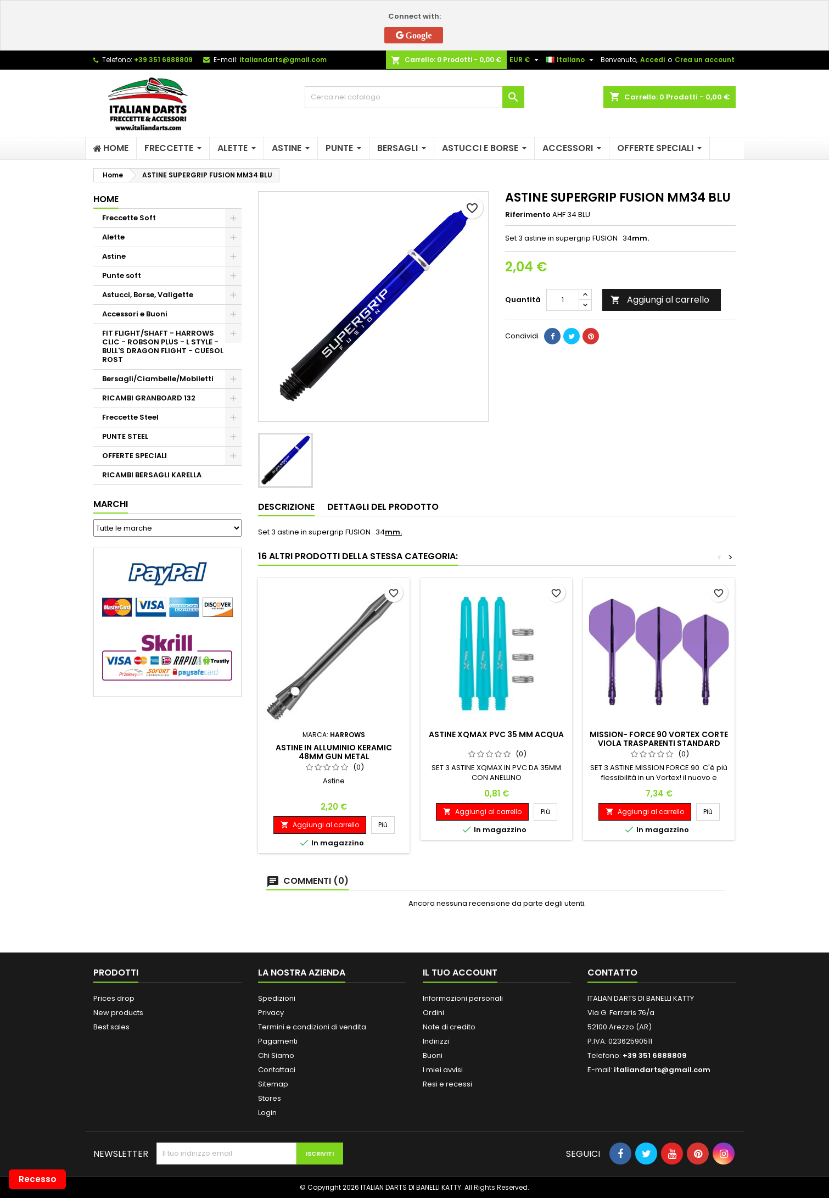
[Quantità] (562, 300)
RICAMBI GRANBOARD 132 (148, 398)
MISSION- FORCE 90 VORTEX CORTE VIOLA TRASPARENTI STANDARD (659, 739)
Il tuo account (460, 972)
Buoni (432, 1055)
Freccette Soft (129, 218)
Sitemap (273, 1084)
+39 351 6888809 (163, 59)
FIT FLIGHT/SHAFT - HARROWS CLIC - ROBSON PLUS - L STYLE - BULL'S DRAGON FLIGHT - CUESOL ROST (162, 346)
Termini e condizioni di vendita (312, 1027)
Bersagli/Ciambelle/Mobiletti (158, 379)
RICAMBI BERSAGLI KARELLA (151, 475)
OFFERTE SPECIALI (134, 455)
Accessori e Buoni (134, 314)
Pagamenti (278, 1041)
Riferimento (528, 215)
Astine (114, 256)
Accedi (652, 59)
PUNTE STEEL (125, 436)
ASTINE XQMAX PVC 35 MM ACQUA (496, 734)
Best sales (111, 1027)
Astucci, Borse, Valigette (147, 294)
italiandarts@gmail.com (283, 59)
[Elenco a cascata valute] (525, 60)
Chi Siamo (276, 1055)
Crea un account (705, 59)
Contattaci (276, 1070)
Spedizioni (276, 998)
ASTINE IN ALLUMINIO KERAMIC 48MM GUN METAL (334, 752)
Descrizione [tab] (286, 506)
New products (118, 1012)
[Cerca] (414, 97)
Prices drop (114, 998)
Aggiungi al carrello (659, 299)
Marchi (110, 504)
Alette (113, 237)
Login (267, 1112)
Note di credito (449, 1027)
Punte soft (121, 275)
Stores (269, 1098)
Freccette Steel (130, 417)
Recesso (38, 1179)
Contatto (612, 972)
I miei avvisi (443, 1070)
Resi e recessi (447, 1084)
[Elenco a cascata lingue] (571, 60)
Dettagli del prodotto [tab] (383, 506)
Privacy (271, 1012)
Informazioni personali (463, 998)
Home (106, 199)
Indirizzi (436, 1041)
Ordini (433, 1012)
